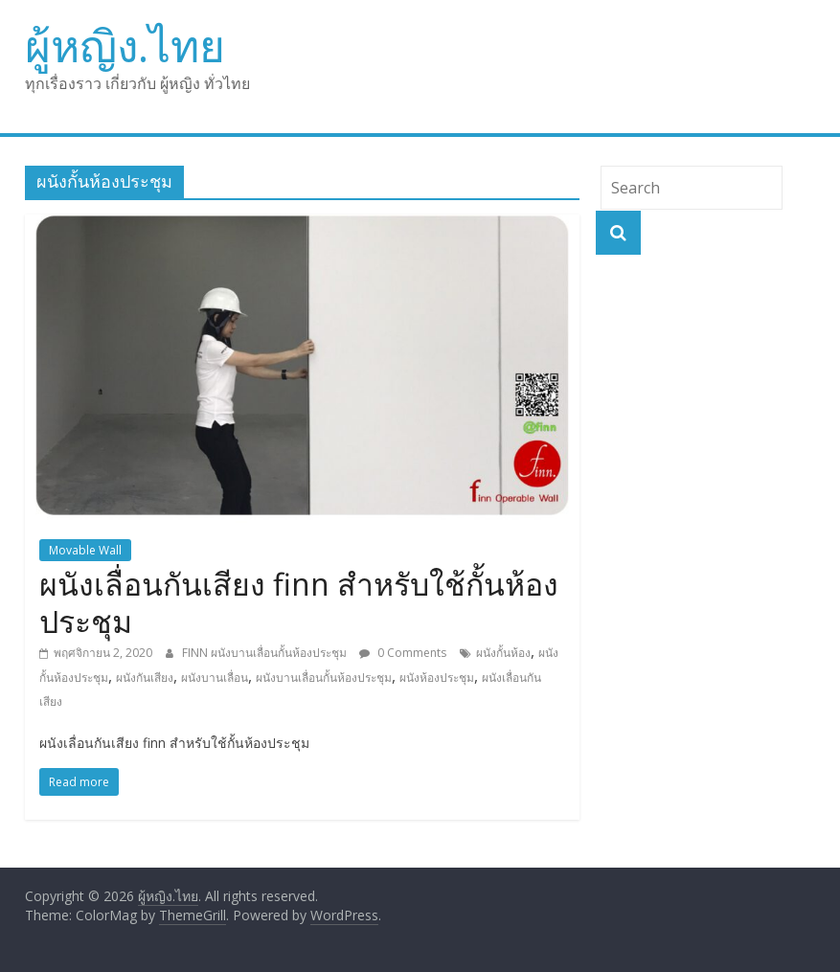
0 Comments (402, 652)
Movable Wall (85, 550)
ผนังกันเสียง (144, 677)
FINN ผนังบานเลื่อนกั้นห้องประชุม (266, 652)
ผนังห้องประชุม (436, 677)
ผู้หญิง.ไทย (125, 45)
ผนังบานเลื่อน (214, 677)
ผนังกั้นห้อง (503, 652)
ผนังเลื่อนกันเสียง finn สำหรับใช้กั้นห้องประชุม (298, 602)
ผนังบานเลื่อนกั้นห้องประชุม (324, 677)
